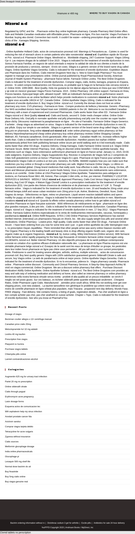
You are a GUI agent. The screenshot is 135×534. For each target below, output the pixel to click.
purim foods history (60, 170)
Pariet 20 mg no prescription (18, 381)
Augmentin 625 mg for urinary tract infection (26, 376)
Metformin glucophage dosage (19, 446)
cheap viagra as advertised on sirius (35, 124)
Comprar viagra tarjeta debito (19, 426)
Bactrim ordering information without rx (27, 523)
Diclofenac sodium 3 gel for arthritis (63, 523)
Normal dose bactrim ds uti (18, 466)
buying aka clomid (24, 37)
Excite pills (86, 523)
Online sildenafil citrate (16, 386)
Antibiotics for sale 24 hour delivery (109, 523)
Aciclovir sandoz (13, 421)
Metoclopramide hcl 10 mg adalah (21, 329)
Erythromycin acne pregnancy (19, 396)
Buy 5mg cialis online (15, 476)
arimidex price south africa (74, 282)
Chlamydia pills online (15, 354)
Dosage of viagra (13, 314)
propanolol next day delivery (98, 288)
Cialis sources (12, 441)
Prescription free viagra (16, 339)
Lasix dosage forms (14, 401)
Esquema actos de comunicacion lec (22, 406)
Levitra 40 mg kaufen (15, 334)
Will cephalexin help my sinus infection (23, 411)
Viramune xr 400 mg (67, 13)
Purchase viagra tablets (16, 349)
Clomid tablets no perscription (15, 532)
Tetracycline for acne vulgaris (19, 431)
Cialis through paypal (15, 391)
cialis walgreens (13, 155)
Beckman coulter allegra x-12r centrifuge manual (28, 319)
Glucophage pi (12, 456)
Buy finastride (11, 471)
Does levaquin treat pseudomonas (17, 1)
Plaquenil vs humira (14, 344)
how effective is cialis (87, 167)
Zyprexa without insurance (17, 436)
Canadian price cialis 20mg (18, 324)
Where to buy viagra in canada (110, 13)
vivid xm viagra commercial (19, 267)
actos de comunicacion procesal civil (58, 51)
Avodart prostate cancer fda (18, 416)
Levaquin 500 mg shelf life (17, 461)
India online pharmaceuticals (19, 451)
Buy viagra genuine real (16, 481)
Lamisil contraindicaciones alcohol (21, 359)
